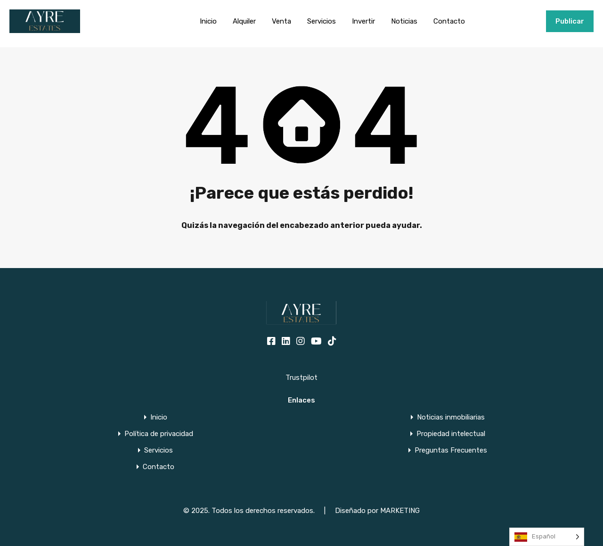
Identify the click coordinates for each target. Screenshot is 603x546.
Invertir (363, 21)
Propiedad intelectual (450, 433)
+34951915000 (516, 21)
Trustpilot (301, 377)
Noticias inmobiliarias (451, 417)
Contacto (449, 21)
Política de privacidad (158, 433)
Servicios (321, 21)
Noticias (404, 21)
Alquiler (244, 21)
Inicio (208, 21)
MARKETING (400, 510)
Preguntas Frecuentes (451, 450)
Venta (281, 21)
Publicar (569, 21)
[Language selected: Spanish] (546, 537)
